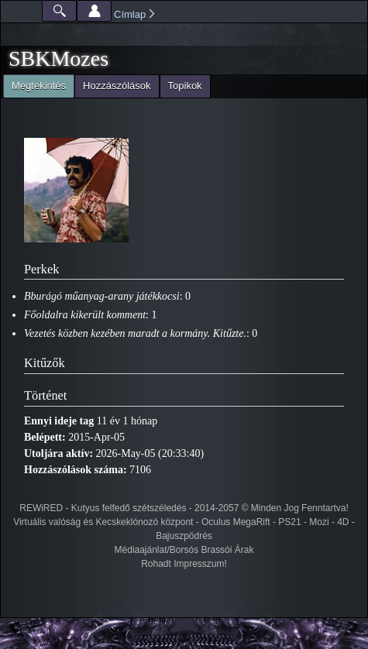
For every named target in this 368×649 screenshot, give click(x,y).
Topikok (185, 85)
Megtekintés (34, 84)
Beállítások (94, 11)
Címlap (130, 14)
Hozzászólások (116, 85)
